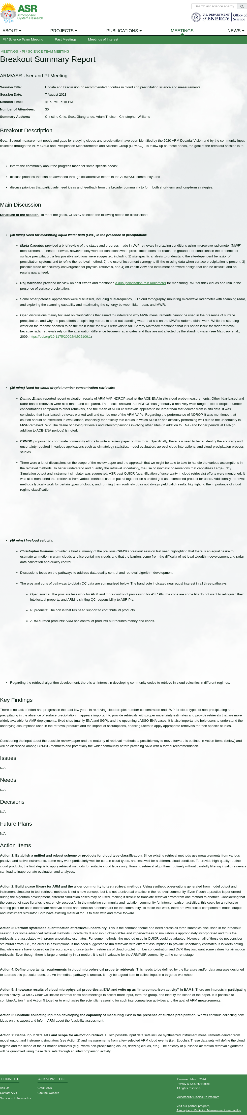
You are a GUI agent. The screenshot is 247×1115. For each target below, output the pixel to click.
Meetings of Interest (103, 39)
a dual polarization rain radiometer (140, 283)
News (234, 30)
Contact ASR (8, 1092)
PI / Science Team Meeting (23, 39)
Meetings (182, 30)
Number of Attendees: (17, 109)
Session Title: (11, 87)
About (10, 30)
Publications (122, 30)
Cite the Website (48, 1092)
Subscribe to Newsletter (15, 1098)
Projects (62, 30)
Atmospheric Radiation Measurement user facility (208, 1110)
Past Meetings (65, 39)
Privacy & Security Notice (193, 1083)
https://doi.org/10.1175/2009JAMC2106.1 (60, 336)
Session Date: (11, 94)
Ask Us (4, 1087)
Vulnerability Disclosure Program (197, 1096)
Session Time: (11, 102)
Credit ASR (45, 1087)
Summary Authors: (15, 117)
